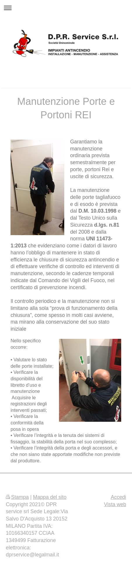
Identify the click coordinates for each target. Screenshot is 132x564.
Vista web (115, 504)
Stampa (17, 497)
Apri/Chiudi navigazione (66, 7)
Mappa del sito (49, 497)
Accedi (118, 497)
